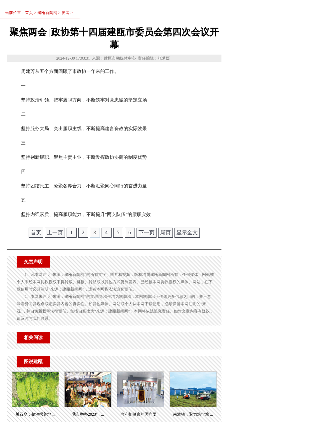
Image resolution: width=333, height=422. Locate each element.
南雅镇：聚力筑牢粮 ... (193, 414)
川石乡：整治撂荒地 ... (35, 414)
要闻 (66, 12)
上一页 (55, 232)
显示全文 (187, 232)
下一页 (147, 232)
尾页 (165, 232)
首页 (36, 232)
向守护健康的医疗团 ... (141, 414)
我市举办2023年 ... (88, 414)
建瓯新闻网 (47, 12)
